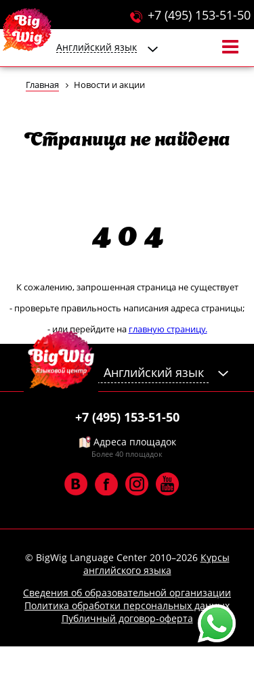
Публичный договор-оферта (127, 618)
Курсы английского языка (156, 564)
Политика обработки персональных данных (127, 605)
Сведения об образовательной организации (127, 592)
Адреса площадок (127, 441)
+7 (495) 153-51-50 (199, 15)
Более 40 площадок (127, 454)
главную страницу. (168, 329)
